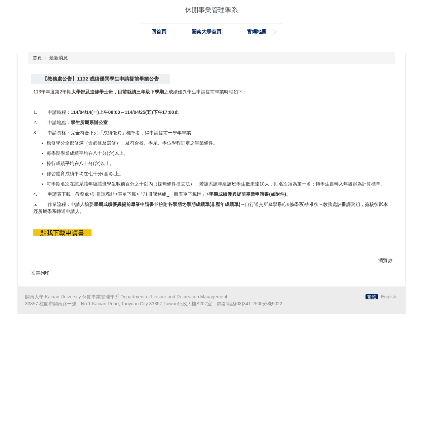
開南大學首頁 (206, 31)
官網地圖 (257, 31)
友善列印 (40, 375)
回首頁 (158, 31)
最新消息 (58, 160)
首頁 (37, 160)
